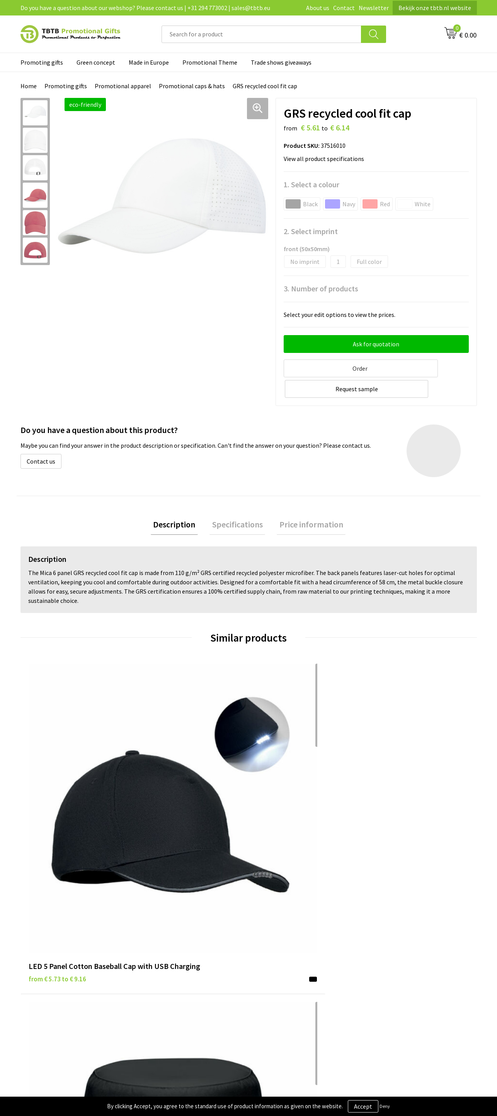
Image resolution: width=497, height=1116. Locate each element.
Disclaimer (272, 926)
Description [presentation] (179, 502)
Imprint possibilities (172, 937)
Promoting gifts (41, 62)
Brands (267, 902)
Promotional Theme (209, 62)
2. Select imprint (311, 231)
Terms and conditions (286, 937)
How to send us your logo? (179, 961)
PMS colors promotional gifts (184, 949)
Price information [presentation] (306, 502)
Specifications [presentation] (237, 502)
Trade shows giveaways (281, 62)
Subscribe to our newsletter (295, 961)
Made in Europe (149, 62)
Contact (344, 8)
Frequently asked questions (181, 902)
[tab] (179, 502)
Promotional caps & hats (192, 86)
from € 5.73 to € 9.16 (57, 779)
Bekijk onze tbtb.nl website (434, 8)
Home (28, 86)
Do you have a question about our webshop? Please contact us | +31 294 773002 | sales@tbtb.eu (145, 8)
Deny (385, 1106)
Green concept (96, 62)
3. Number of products (321, 288)
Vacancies (384, 914)
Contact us (41, 438)
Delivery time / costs (172, 914)
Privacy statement (282, 914)
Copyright (271, 949)
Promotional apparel (123, 86)
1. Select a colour (311, 184)
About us (317, 8)
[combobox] (261, 34)
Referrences (387, 926)
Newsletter (374, 8)
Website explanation (172, 926)
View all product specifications (326, 159)
